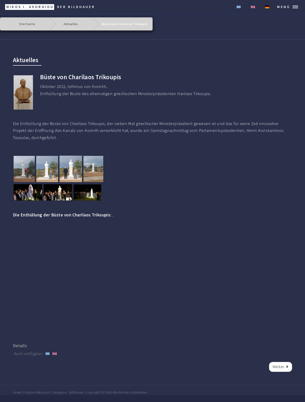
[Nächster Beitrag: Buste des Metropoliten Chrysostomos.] (280, 367)
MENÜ (283, 7)
